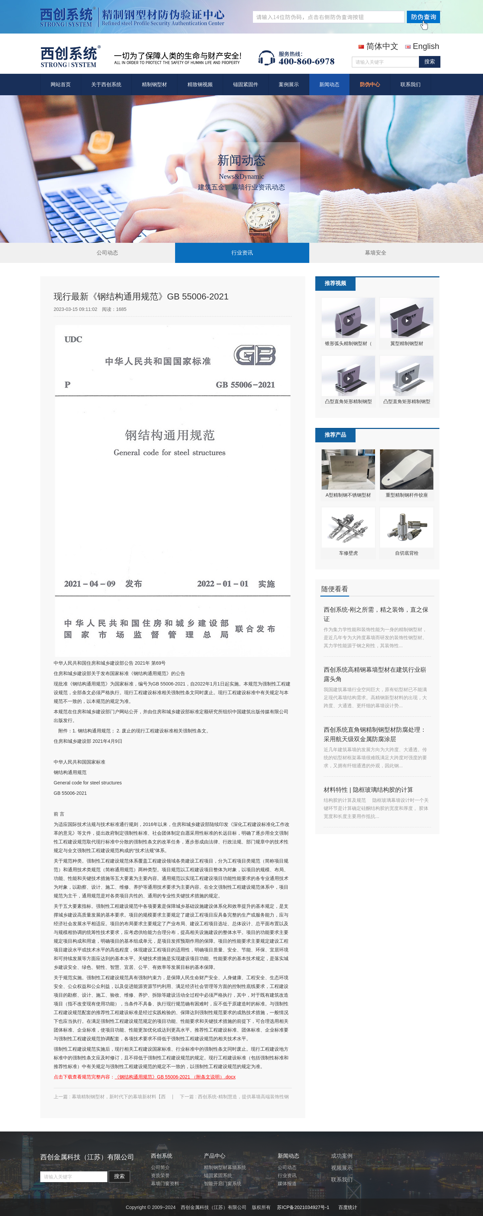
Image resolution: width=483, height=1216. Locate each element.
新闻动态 (329, 84)
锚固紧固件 (245, 84)
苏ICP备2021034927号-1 (303, 1207)
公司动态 (107, 253)
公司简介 (160, 1167)
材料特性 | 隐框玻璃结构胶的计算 (368, 789)
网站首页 (61, 84)
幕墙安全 (375, 253)
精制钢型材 (154, 84)
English (422, 46)
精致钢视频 (200, 84)
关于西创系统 (106, 84)
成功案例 (342, 1156)
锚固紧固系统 (218, 1175)
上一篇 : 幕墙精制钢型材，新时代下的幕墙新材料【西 (110, 1096)
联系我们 (410, 84)
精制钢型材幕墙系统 (225, 1167)
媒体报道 (287, 1183)
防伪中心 (370, 84)
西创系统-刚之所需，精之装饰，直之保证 (376, 614)
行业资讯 (242, 253)
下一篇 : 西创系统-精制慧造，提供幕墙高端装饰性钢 (234, 1096)
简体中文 (378, 46)
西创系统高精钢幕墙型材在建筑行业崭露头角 (375, 674)
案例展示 (289, 84)
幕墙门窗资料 (165, 1183)
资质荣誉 (160, 1175)
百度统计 (347, 1207)
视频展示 (342, 1168)
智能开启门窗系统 (222, 1183)
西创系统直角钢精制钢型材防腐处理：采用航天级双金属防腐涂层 (375, 734)
